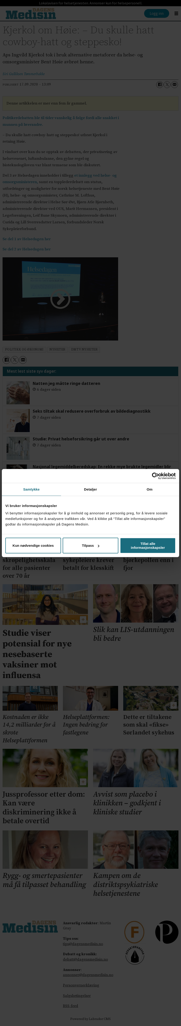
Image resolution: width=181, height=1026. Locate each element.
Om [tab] (149, 489)
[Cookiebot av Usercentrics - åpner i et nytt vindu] (155, 476)
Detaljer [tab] (90, 489)
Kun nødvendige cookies (33, 545)
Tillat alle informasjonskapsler (148, 545)
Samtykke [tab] (31, 489)
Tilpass (90, 545)
